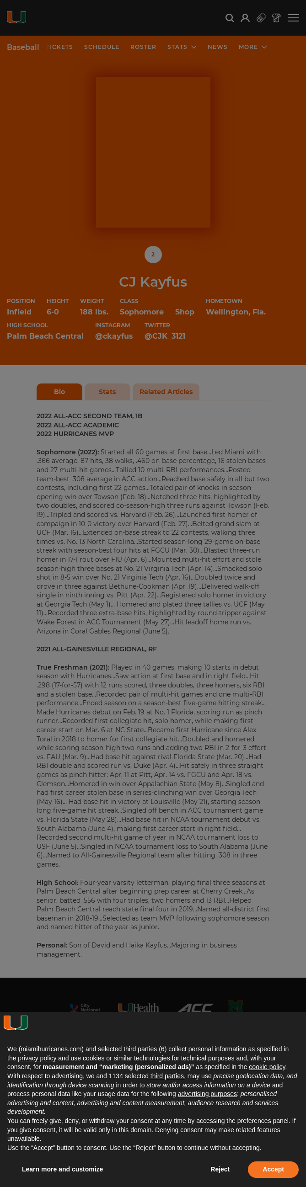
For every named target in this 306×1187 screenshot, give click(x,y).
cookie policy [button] (267, 1066)
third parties (167, 1076)
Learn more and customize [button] (62, 1169)
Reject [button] (220, 1169)
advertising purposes (207, 1093)
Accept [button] (273, 1169)
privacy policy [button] (37, 1058)
